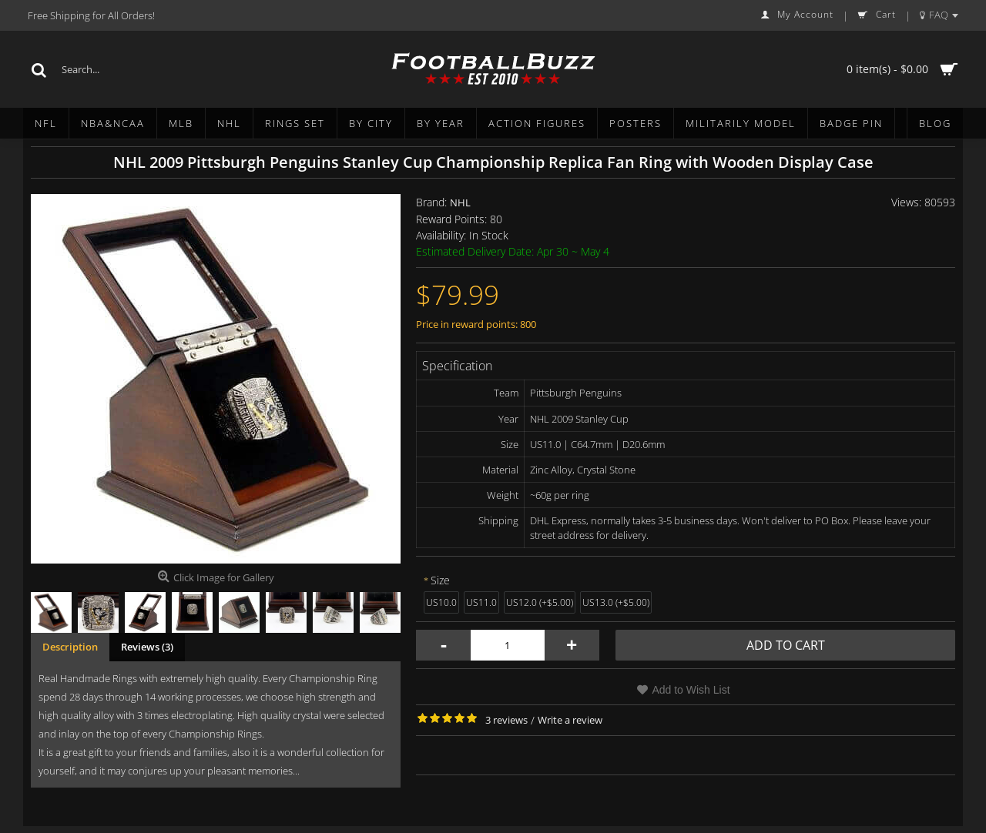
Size (440, 580)
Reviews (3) (147, 647)
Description (70, 647)
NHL (460, 202)
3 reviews (506, 720)
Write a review (570, 720)
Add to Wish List (690, 690)
